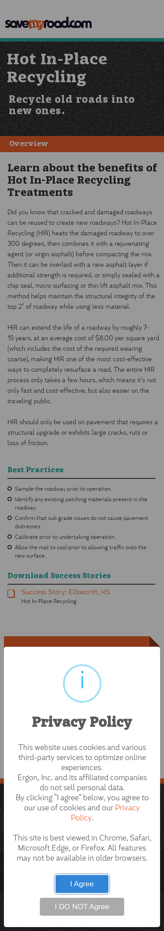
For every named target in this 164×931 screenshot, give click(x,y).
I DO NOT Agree (82, 907)
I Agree (82, 884)
